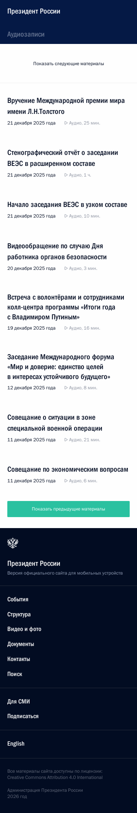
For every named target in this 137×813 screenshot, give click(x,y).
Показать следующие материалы (68, 63)
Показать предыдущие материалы (68, 509)
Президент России (33, 11)
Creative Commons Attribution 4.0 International (55, 777)
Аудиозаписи (26, 34)
